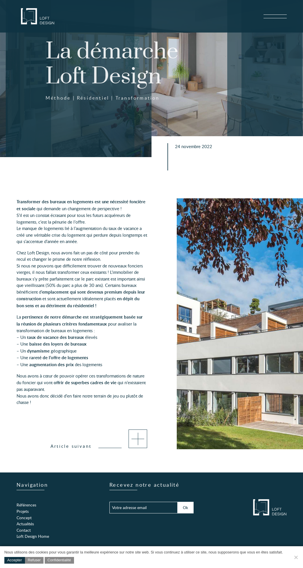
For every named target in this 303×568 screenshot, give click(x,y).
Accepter (14, 560)
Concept (24, 517)
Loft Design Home (33, 536)
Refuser (34, 560)
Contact (24, 530)
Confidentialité (59, 560)
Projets (23, 511)
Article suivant (98, 446)
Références (26, 505)
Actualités (25, 523)
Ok (185, 507)
